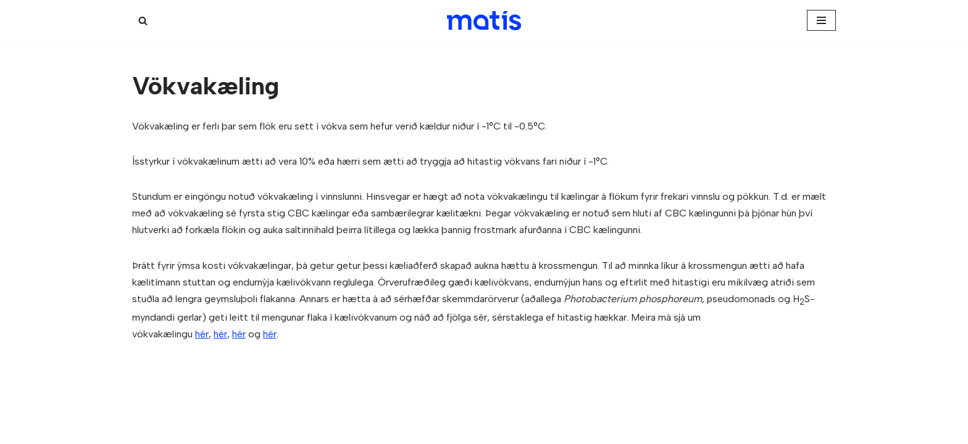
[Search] (143, 20)
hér (202, 334)
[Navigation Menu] (821, 20)
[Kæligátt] (484, 20)
